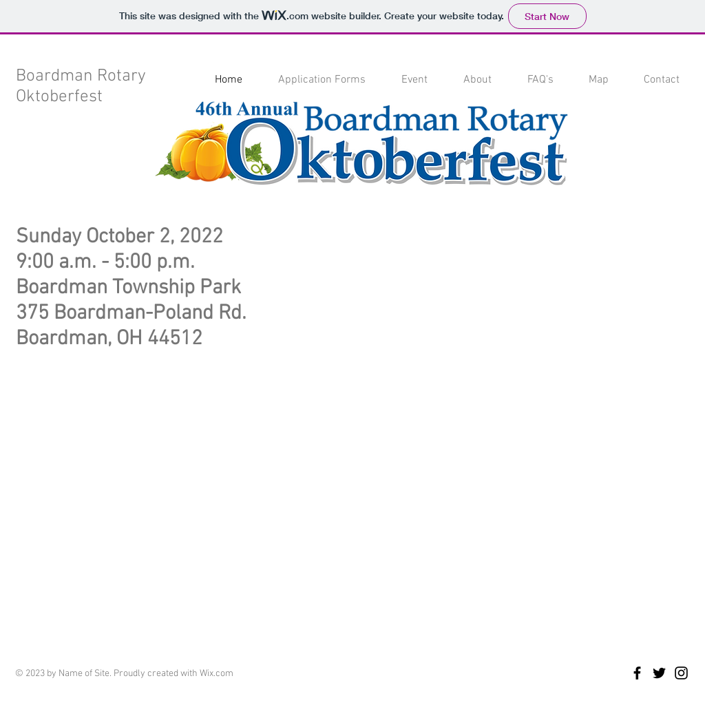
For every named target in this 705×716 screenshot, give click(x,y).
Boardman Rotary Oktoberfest (81, 86)
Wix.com (216, 674)
